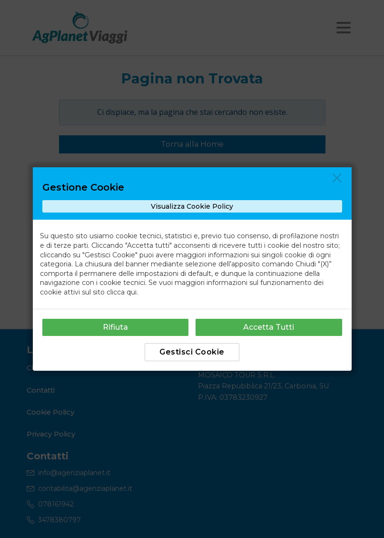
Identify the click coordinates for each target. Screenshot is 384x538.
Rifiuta (115, 327)
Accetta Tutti (268, 327)
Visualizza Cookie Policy (192, 206)
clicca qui (122, 292)
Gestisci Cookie (192, 351)
